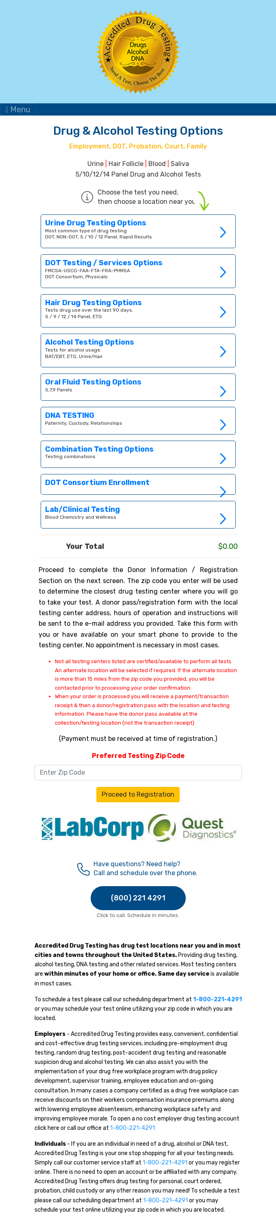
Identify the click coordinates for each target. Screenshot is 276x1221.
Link (138, 420)
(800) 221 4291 (138, 897)
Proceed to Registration (138, 794)
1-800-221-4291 (132, 1128)
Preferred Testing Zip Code (138, 756)
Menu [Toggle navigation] (17, 109)
